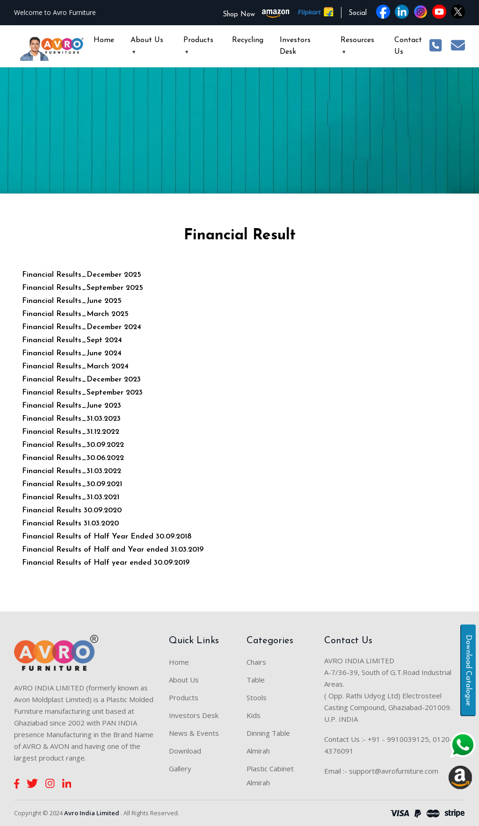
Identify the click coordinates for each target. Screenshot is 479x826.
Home (104, 40)
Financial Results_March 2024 (75, 366)
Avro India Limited (91, 813)
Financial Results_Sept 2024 (72, 340)
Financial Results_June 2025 (72, 301)
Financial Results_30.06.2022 (73, 458)
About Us (147, 47)
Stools (257, 697)
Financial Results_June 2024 (72, 353)
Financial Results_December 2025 (81, 275)
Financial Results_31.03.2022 (71, 471)
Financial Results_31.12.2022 (70, 432)
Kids (254, 715)
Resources (357, 47)
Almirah (258, 750)
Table (256, 679)
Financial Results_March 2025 (75, 314)
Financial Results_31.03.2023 (71, 419)
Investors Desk (295, 46)
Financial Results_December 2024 (81, 327)
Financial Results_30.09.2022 (73, 445)
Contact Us (408, 46)
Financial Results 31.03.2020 (70, 523)
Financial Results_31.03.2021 (70, 497)
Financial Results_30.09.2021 (72, 484)
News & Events (194, 733)
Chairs (256, 662)
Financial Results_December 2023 (81, 379)
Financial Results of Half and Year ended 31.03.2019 (112, 549)
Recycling (247, 40)
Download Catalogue (468, 670)
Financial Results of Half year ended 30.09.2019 (105, 563)
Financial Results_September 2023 (82, 392)
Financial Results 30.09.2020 (72, 510)
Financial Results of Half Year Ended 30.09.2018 (106, 536)
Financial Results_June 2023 (71, 405)
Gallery (180, 768)
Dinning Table (268, 733)
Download (185, 750)
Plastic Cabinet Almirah (270, 775)
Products (198, 47)
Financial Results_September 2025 (82, 288)
